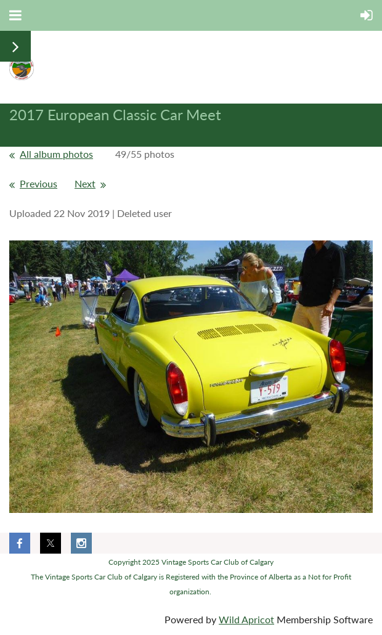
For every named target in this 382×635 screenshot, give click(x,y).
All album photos (56, 154)
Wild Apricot (246, 619)
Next (85, 183)
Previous (38, 183)
